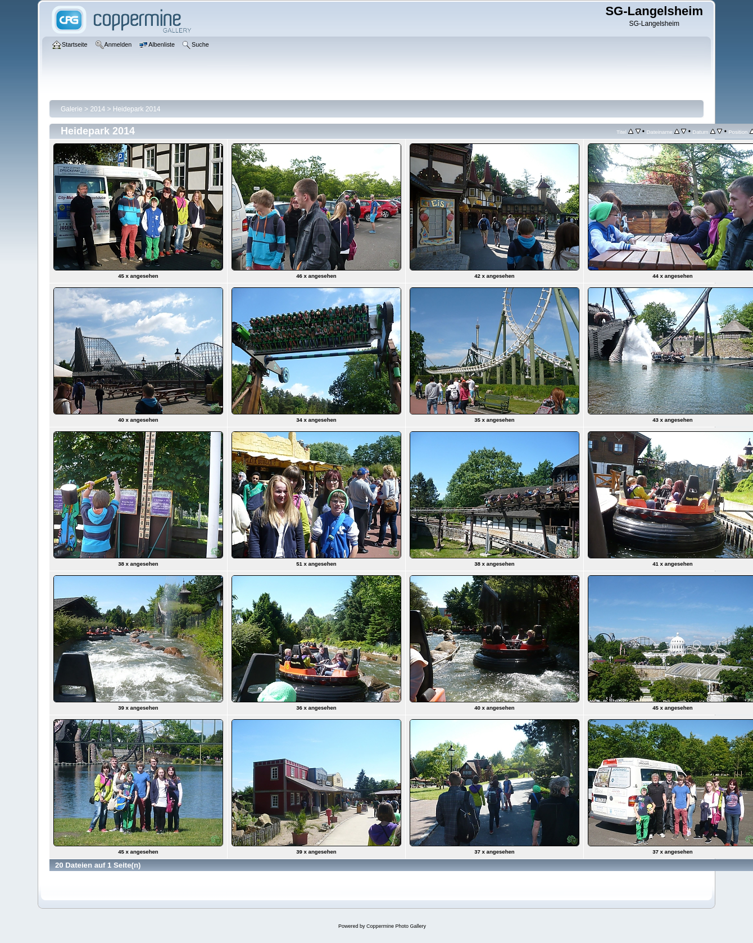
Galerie (72, 109)
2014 (97, 109)
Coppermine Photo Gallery (396, 926)
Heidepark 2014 (137, 109)
